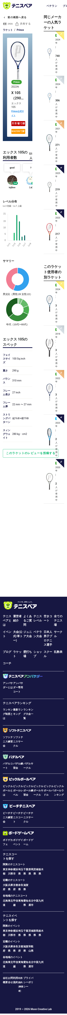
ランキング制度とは (8, 714)
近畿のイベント (11, 941)
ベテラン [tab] (51, 5)
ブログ (7, 652)
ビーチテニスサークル (28, 817)
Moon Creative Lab (41, 1009)
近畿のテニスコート (14, 880)
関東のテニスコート (14, 864)
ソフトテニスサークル (18, 741)
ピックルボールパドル (49, 790)
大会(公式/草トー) (18, 636)
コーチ (7, 663)
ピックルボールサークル (38, 790)
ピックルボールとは (8, 790)
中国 (35, 900)
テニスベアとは (7, 620)
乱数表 (58, 652)
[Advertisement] (33, 548)
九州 (41, 900)
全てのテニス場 (58, 620)
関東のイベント (11, 925)
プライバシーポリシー (28, 982)
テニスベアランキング (17, 703)
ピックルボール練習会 (28, 790)
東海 (20, 900)
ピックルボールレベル (18, 790)
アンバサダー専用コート (18, 687)
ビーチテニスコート (18, 817)
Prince (20, 29)
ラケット (8, 29)
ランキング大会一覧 (28, 714)
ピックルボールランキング (59, 790)
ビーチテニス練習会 (8, 817)
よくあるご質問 (27, 620)
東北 (10, 900)
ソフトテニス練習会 (8, 741)
